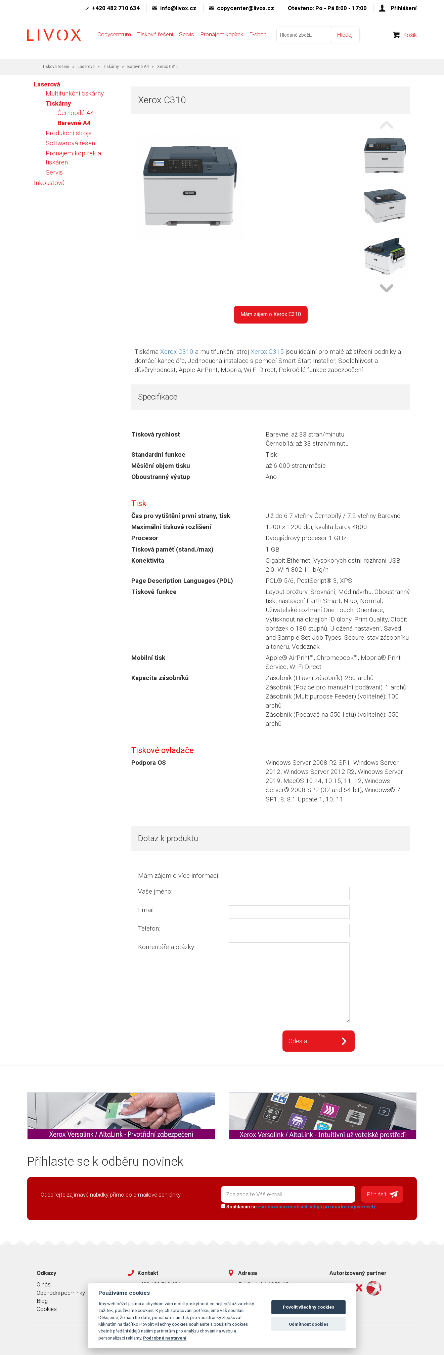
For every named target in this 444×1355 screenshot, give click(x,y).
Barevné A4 (138, 66)
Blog (42, 1300)
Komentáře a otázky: (166, 947)
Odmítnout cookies (308, 1324)
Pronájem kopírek (221, 36)
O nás (44, 1284)
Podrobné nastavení (164, 1338)
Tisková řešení (155, 36)
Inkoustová (49, 183)
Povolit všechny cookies (308, 1307)
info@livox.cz (178, 8)
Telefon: (149, 928)
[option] (385, 156)
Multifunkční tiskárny (75, 93)
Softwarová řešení (71, 143)
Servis (186, 36)
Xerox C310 (176, 351)
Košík (410, 36)
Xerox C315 (267, 351)
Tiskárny (111, 66)
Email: (146, 910)
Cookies (47, 1308)
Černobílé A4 (75, 113)
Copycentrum (114, 36)
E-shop (258, 36)
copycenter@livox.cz (245, 8)
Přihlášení (404, 8)
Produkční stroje (69, 133)
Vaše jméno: (155, 891)
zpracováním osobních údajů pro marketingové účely (316, 1206)
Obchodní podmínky (61, 1292)
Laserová (86, 66)
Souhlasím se (298, 1206)
